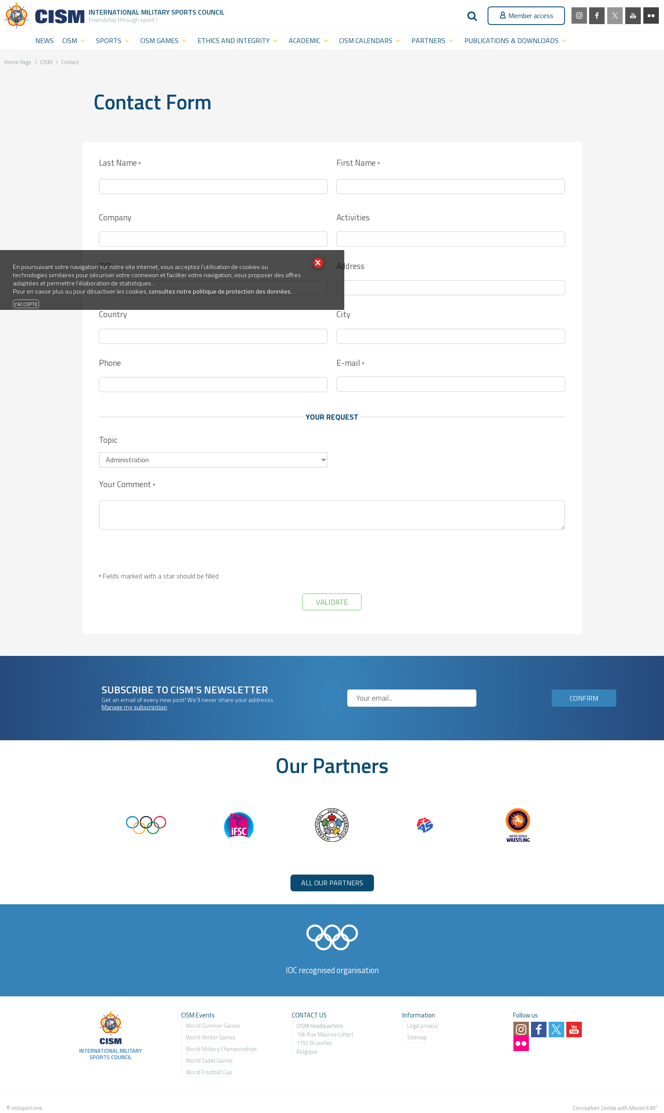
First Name (358, 163)
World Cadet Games (209, 1060)
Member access (526, 15)
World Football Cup (209, 1072)
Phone (110, 363)
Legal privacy (422, 1025)
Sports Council (198, 12)
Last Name (120, 163)
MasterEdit (642, 1108)
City (343, 314)
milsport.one (27, 1108)
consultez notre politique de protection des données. (220, 291)
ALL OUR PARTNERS (332, 883)
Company (115, 217)
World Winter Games (210, 1037)
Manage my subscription (134, 707)
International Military (130, 12)
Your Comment (127, 485)
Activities (353, 217)
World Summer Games (213, 1025)
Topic (108, 440)
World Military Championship (220, 1049)
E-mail (350, 363)
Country (113, 314)
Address (350, 266)
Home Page (17, 62)
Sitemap (417, 1037)
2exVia (608, 1108)
